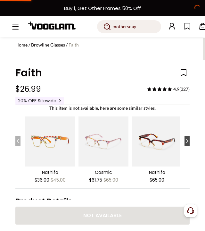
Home (21, 44)
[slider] (159, 89)
